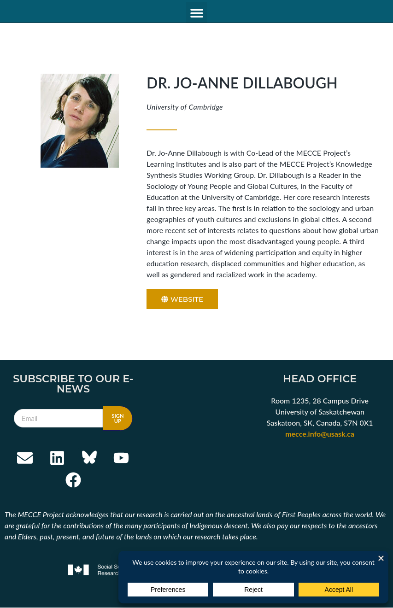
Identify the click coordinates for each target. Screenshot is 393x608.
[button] (196, 12)
